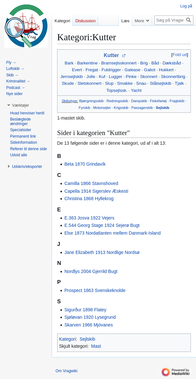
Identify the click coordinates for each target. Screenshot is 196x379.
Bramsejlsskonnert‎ (118, 63)
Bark (69, 63)
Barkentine (87, 63)
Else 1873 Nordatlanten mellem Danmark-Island (112, 233)
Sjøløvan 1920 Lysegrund (90, 317)
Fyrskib (84, 108)
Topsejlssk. (117, 90)
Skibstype (69, 101)
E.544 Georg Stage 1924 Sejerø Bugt (101, 225)
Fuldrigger (111, 69)
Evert (77, 69)
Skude (68, 83)
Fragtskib (177, 101)
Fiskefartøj (158, 101)
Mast (96, 346)
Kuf (102, 76)
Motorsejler (102, 108)
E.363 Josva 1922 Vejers (89, 217)
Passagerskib (142, 108)
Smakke (125, 83)
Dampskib (139, 101)
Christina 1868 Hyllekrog (89, 198)
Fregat (92, 69)
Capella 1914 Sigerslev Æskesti (96, 191)
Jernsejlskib (71, 76)
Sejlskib (163, 108)
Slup (109, 83)
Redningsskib (117, 101)
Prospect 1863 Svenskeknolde (94, 290)
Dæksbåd (171, 63)
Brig (144, 63)
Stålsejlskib (160, 83)
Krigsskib (121, 108)
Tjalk (179, 83)
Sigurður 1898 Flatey (85, 309)
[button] (20, 105)
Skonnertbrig (173, 76)
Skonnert (148, 76)
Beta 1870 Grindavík (85, 164)
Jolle (91, 76)
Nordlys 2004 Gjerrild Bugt (90, 271)
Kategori (67, 339)
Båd (155, 63)
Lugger (115, 76)
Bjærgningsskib (91, 101)
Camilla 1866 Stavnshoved (91, 183)
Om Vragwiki (66, 371)
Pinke (131, 76)
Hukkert (166, 69)
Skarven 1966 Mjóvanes (88, 324)
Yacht (136, 90)
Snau (141, 83)
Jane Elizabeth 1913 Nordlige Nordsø (101, 252)
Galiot (149, 69)
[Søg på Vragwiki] (173, 20)
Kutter (111, 55)
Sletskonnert (89, 83)
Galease (132, 69)
